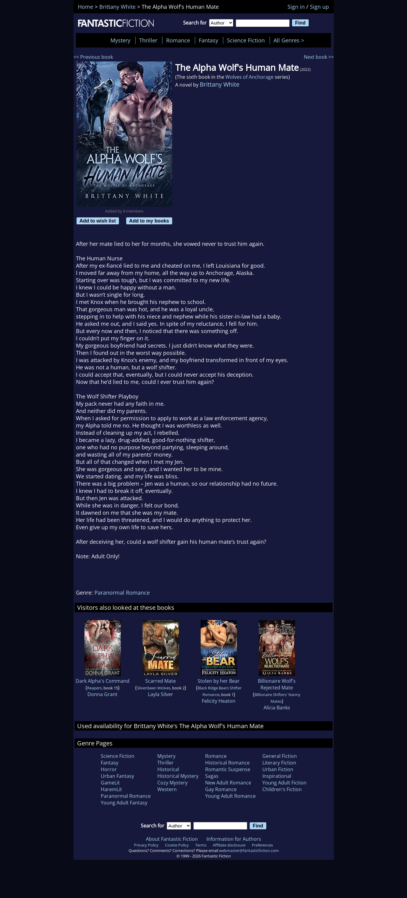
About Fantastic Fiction (172, 839)
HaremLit (111, 789)
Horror (109, 769)
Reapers (94, 688)
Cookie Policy (177, 845)
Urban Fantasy (117, 776)
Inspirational (276, 776)
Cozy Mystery (172, 782)
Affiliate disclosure (229, 845)
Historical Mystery (178, 776)
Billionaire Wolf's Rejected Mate (277, 684)
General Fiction (279, 756)
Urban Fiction (277, 769)
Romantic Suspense (227, 769)
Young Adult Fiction (284, 782)
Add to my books (149, 220)
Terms (200, 845)
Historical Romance (227, 762)
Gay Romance (221, 789)
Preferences (262, 845)
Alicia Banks (277, 707)
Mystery (120, 40)
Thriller (148, 40)
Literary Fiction (279, 762)
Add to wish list (98, 220)
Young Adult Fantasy (124, 802)
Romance (178, 40)
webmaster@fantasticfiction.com (249, 850)
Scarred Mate (160, 681)
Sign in (296, 6)
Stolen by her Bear (219, 681)
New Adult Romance (228, 782)
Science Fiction (246, 40)
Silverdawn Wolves (153, 688)
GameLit (110, 782)
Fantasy (208, 40)
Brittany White (219, 84)
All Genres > (290, 40)
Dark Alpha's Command (103, 681)
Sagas (211, 776)
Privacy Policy (146, 845)
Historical (168, 769)
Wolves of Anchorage (249, 77)
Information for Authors (233, 839)
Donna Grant (102, 694)
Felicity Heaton (218, 701)
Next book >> (319, 57)
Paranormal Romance (122, 592)
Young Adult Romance (230, 796)
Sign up (319, 6)
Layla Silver (160, 694)
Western (167, 789)
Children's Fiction (282, 789)
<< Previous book (93, 57)
